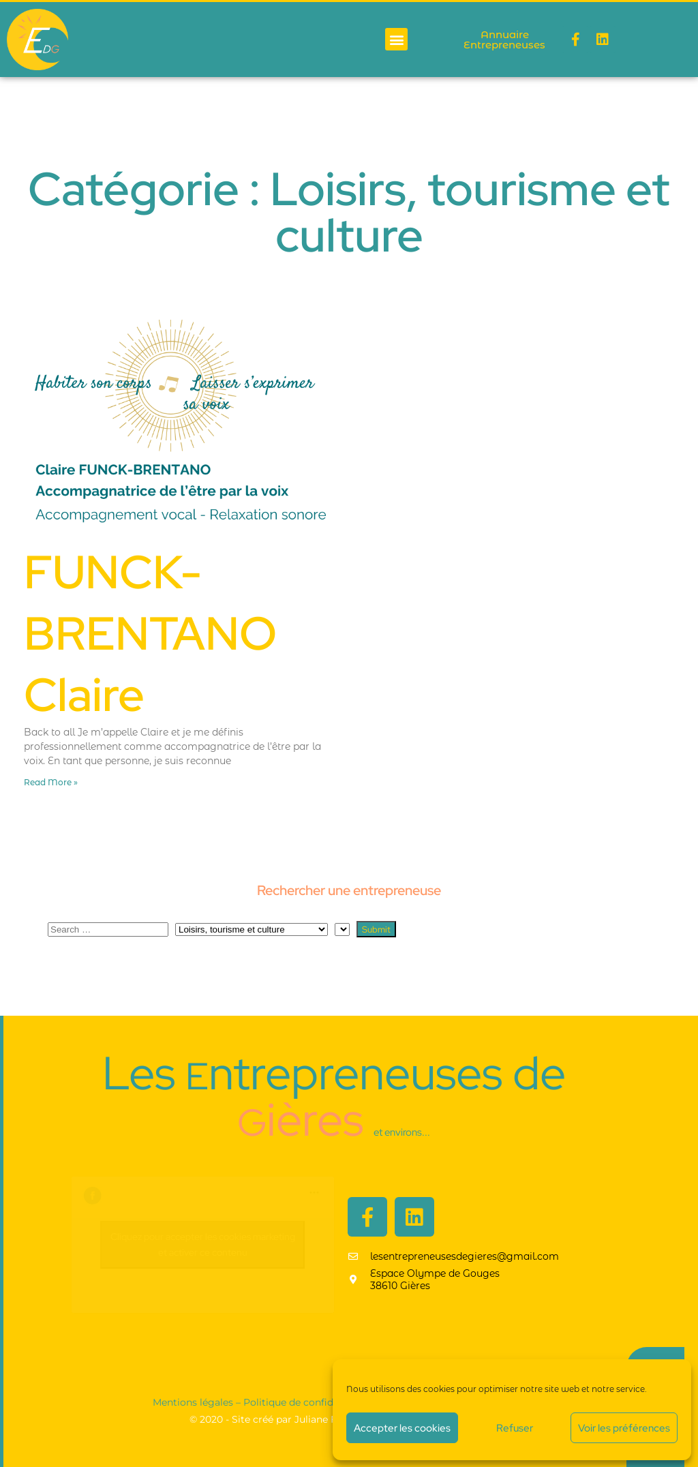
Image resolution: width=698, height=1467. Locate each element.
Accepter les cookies (402, 1428)
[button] (396, 39)
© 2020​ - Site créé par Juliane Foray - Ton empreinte (312, 1419)
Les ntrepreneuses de (334, 1096)
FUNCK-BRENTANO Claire (150, 633)
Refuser (514, 1428)
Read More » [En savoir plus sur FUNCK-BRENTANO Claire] (51, 782)
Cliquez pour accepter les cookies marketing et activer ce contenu (202, 1244)
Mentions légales (193, 1402)
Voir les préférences (624, 1428)
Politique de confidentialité (307, 1402)
